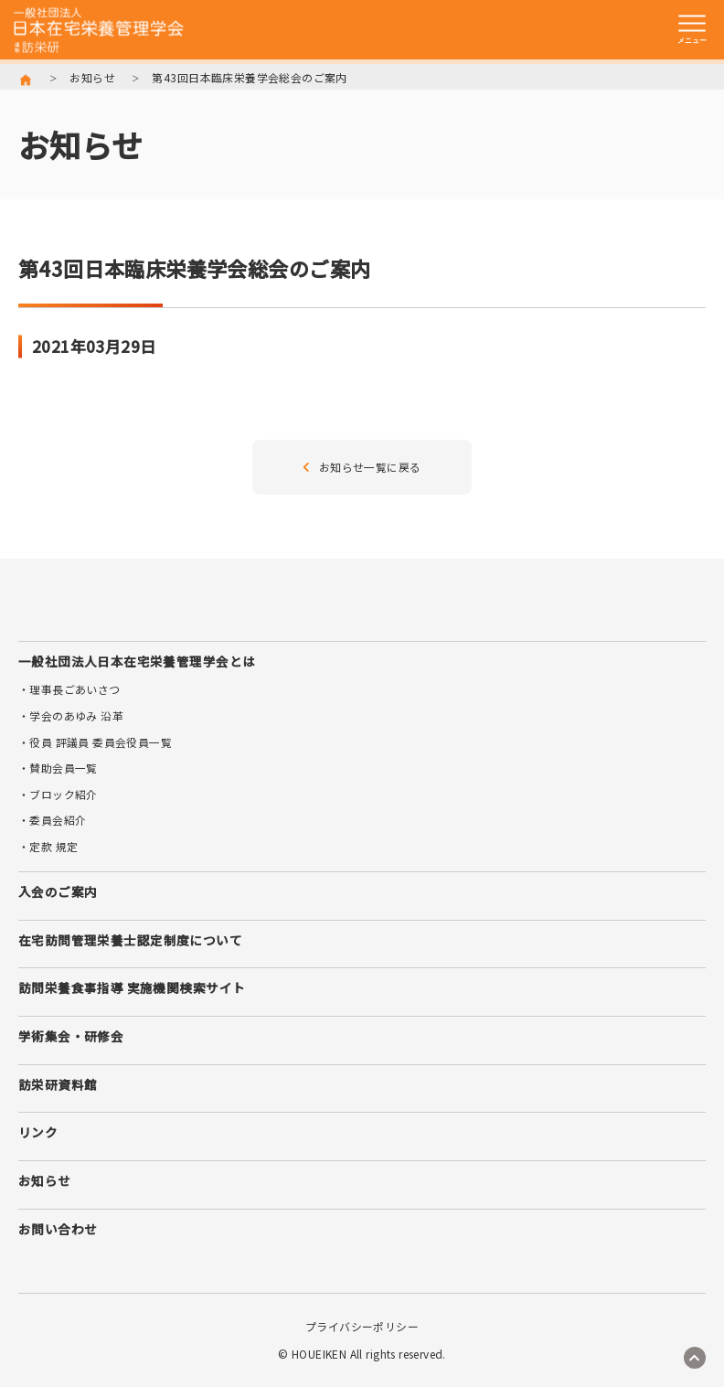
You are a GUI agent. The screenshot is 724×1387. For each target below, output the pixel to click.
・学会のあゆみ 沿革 (70, 715)
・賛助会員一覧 (58, 767)
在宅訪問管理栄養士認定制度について (130, 940)
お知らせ (92, 77)
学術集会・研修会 (70, 1036)
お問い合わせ (57, 1229)
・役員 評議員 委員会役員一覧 (95, 742)
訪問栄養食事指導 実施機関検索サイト (131, 987)
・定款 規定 (48, 846)
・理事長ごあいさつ (69, 689)
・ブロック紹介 (58, 794)
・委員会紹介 (52, 819)
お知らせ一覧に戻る (362, 467)
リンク (38, 1132)
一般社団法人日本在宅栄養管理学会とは (136, 661)
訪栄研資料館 (57, 1084)
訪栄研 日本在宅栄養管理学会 (99, 30)
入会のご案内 (57, 891)
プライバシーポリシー (362, 1326)
